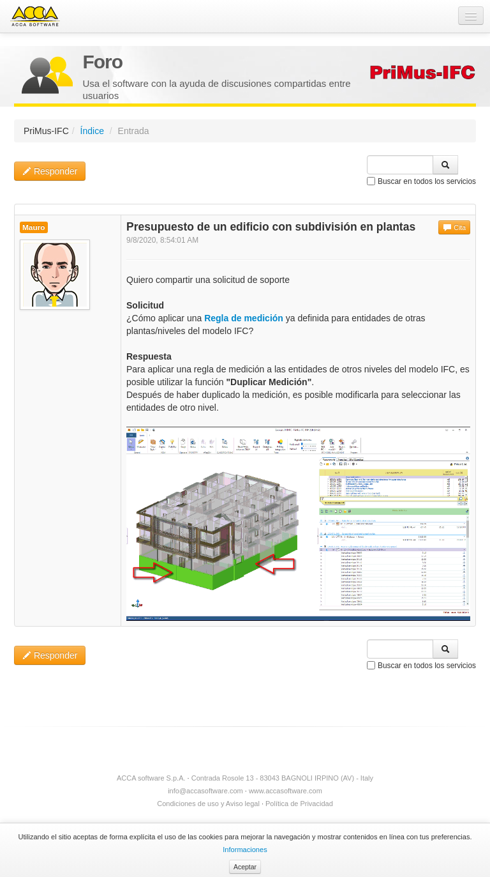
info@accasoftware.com (205, 791)
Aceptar (245, 867)
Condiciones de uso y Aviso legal (208, 803)
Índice (92, 131)
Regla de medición (243, 318)
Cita (454, 227)
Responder (49, 171)
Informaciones (245, 849)
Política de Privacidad (299, 803)
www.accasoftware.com (285, 791)
